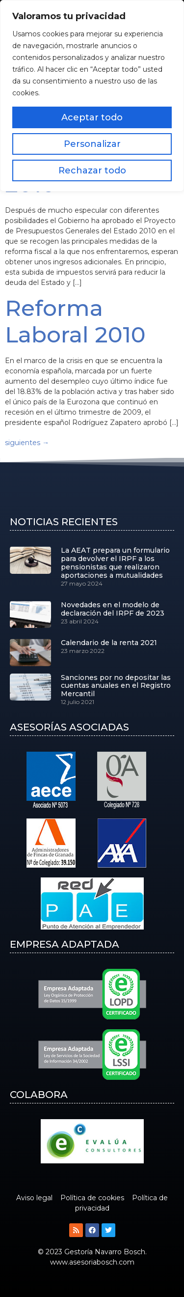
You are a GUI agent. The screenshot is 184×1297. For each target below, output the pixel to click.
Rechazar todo (92, 170)
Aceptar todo (92, 117)
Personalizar (92, 144)
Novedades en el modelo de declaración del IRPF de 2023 (112, 609)
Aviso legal (34, 1197)
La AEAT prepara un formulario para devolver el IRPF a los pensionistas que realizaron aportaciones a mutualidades (115, 562)
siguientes (27, 442)
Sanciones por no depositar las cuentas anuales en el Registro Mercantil (116, 686)
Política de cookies (92, 1197)
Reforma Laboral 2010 (75, 321)
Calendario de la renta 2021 (109, 642)
